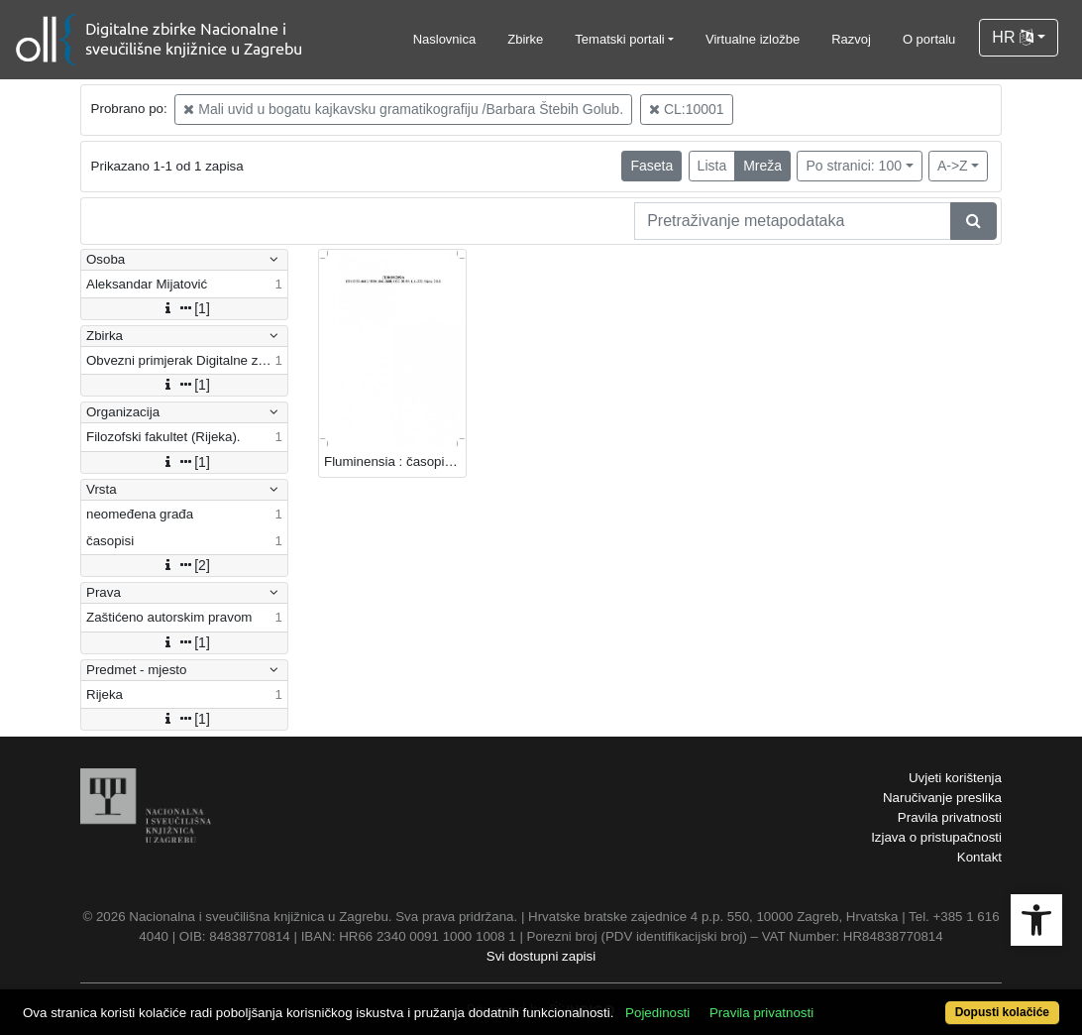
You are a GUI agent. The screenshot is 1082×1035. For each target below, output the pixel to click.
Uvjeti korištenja (955, 777)
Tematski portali (619, 39)
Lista (712, 165)
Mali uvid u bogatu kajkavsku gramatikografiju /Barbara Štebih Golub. (403, 109)
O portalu (929, 39)
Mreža (762, 165)
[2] (184, 565)
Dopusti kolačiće (1002, 1012)
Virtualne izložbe (752, 39)
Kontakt (979, 857)
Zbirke (525, 39)
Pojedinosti (657, 1012)
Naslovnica (445, 39)
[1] (184, 308)
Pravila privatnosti (950, 817)
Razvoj (851, 39)
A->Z (952, 165)
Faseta (651, 165)
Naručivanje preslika (942, 797)
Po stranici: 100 (854, 165)
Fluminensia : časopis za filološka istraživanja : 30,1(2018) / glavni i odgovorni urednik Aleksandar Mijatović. (395, 461)
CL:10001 (686, 109)
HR (1012, 37)
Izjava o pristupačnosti (936, 837)
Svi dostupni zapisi (541, 956)
